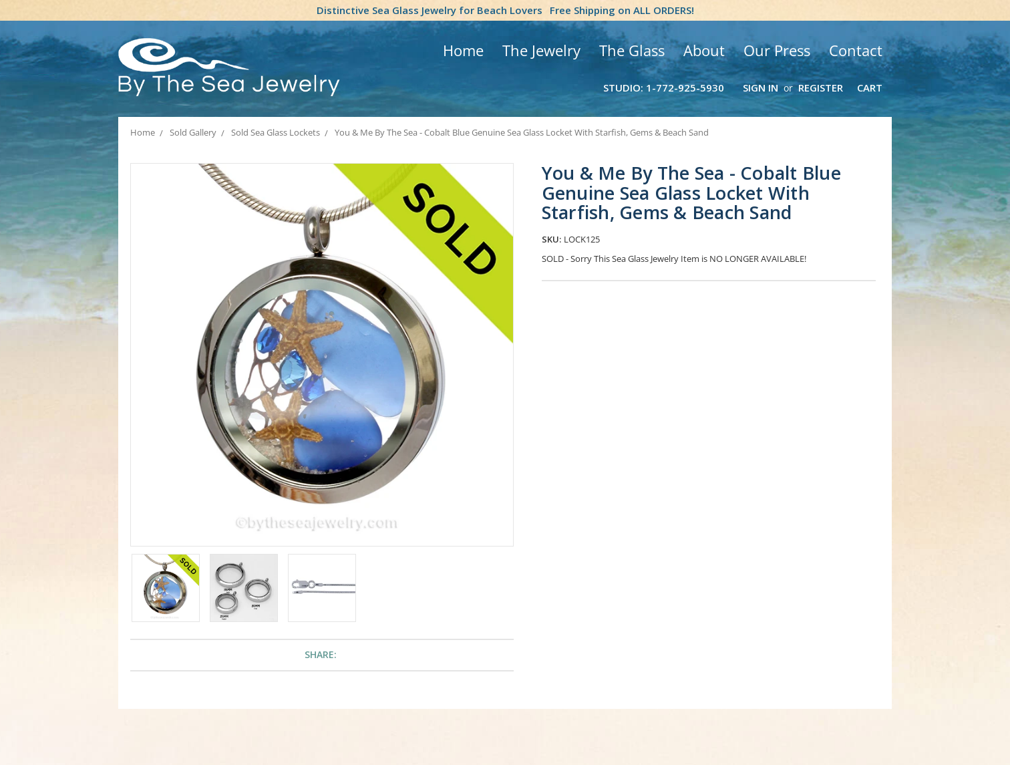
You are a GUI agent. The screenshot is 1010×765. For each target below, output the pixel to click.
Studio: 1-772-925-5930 (663, 87)
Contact (855, 50)
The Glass (632, 50)
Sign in (760, 87)
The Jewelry (541, 50)
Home (463, 50)
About (704, 50)
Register (820, 87)
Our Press (776, 50)
